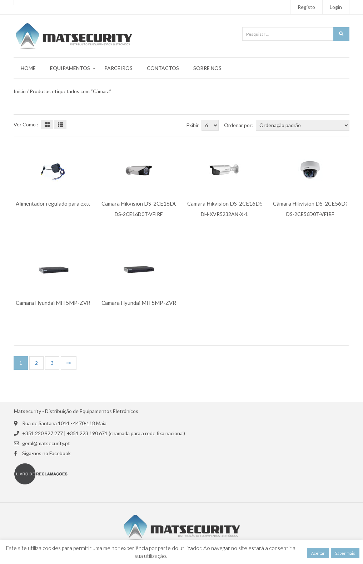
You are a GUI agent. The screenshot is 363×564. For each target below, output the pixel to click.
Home (28, 68)
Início (20, 91)
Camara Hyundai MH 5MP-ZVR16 (56, 303)
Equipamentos (70, 68)
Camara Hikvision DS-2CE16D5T (227, 203)
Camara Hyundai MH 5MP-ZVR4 (140, 303)
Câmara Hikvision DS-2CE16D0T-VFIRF (149, 203)
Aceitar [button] (318, 553)
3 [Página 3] (52, 363)
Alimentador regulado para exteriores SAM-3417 (74, 203)
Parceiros (118, 68)
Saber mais (345, 553)
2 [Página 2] (36, 363)
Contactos (163, 68)
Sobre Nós (207, 68)
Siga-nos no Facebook (46, 453)
